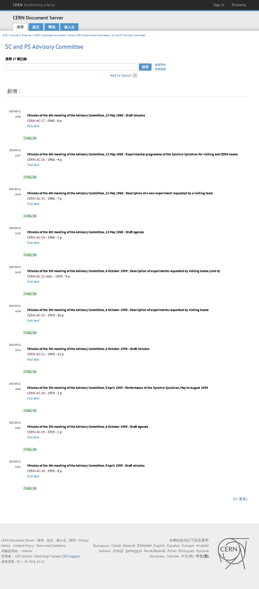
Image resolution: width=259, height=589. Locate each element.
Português (186, 551)
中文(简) (187, 556)
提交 (35, 27)
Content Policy (23, 546)
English (159, 545)
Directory (239, 5)
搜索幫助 (160, 64)
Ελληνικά (144, 545)
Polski (172, 551)
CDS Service (23, 556)
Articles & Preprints (20, 35)
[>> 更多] (240, 499)
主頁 (5, 35)
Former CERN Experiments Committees (88, 35)
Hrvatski (202, 545)
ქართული (133, 551)
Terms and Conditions (51, 546)
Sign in (218, 5)
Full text (33, 126)
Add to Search (121, 75)
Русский (202, 551)
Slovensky (157, 556)
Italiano (105, 551)
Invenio (27, 551)
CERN (34, 5)
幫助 (51, 27)
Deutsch (129, 545)
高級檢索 (160, 69)
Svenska (173, 556)
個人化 (69, 27)
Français (188, 545)
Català (116, 545)
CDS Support (71, 556)
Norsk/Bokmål (154, 551)
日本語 (118, 551)
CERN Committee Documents (49, 35)
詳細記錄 (30, 138)
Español (173, 545)
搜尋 (20, 27)
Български (101, 545)
